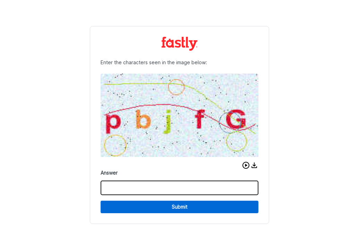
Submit (179, 207)
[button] (246, 165)
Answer (109, 173)
